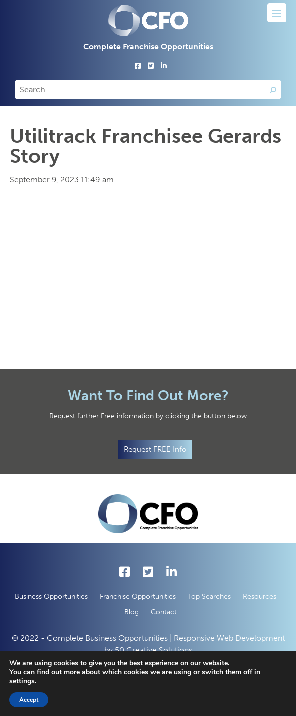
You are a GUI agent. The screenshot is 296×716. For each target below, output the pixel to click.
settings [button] (22, 681)
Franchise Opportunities (138, 596)
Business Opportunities (51, 596)
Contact (164, 612)
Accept (28, 700)
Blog (131, 612)
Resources (259, 596)
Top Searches (209, 596)
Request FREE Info (155, 449)
